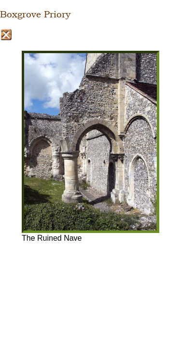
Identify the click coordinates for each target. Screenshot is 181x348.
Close (6, 34)
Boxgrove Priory (35, 14)
